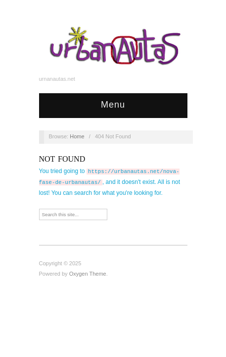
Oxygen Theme (87, 274)
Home (77, 136)
